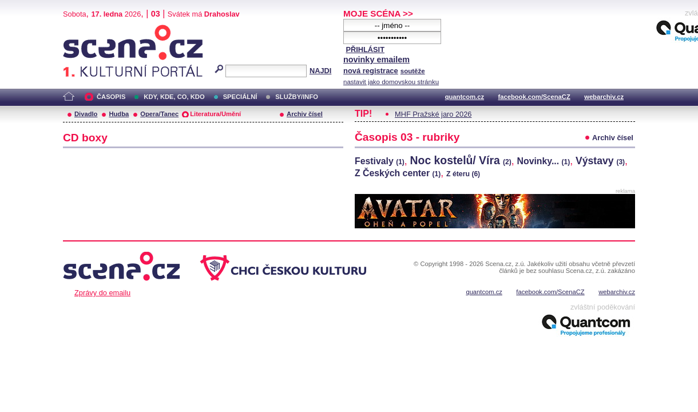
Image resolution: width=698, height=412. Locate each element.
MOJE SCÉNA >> (378, 13)
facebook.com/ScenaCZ (534, 96)
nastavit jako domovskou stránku (391, 81)
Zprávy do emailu (102, 292)
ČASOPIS (111, 96)
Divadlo (85, 113)
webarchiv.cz (604, 96)
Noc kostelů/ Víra (460, 160)
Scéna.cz (82, 29)
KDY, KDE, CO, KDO (174, 96)
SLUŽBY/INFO (296, 96)
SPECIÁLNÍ (240, 96)
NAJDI (320, 70)
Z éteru (463, 174)
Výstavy (600, 161)
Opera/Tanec (159, 113)
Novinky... (543, 161)
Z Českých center (398, 173)
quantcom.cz (464, 96)
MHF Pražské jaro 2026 (433, 114)
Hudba (119, 113)
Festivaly (379, 161)
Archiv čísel (305, 113)
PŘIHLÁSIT (365, 49)
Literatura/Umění (215, 113)
